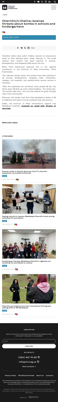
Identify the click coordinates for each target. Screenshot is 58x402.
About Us (40, 375)
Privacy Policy (10, 375)
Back (5, 15)
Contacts (49, 375)
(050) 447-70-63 (27, 357)
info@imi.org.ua (27, 362)
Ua (3, 1)
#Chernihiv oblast (10, 122)
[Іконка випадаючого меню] (54, 7)
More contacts (28, 366)
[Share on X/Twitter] (25, 48)
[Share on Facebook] (18, 48)
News (4, 176)
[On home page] (7, 7)
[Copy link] (34, 48)
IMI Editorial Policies (26, 375)
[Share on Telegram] (21, 48)
